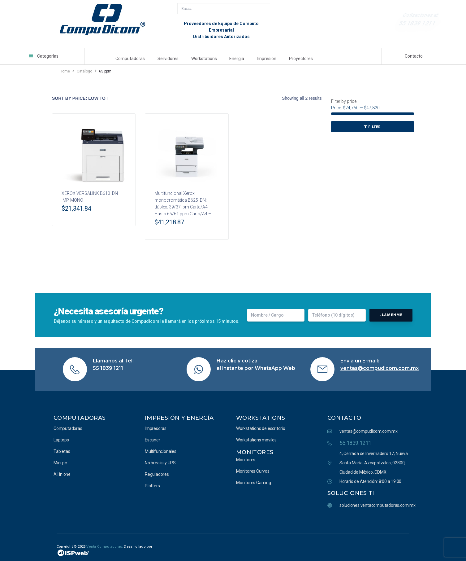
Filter (374, 125)
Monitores (254, 450)
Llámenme (391, 313)
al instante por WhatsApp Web (256, 367)
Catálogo (84, 70)
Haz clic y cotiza (237, 359)
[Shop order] (79, 97)
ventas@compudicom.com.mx (379, 367)
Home (65, 70)
